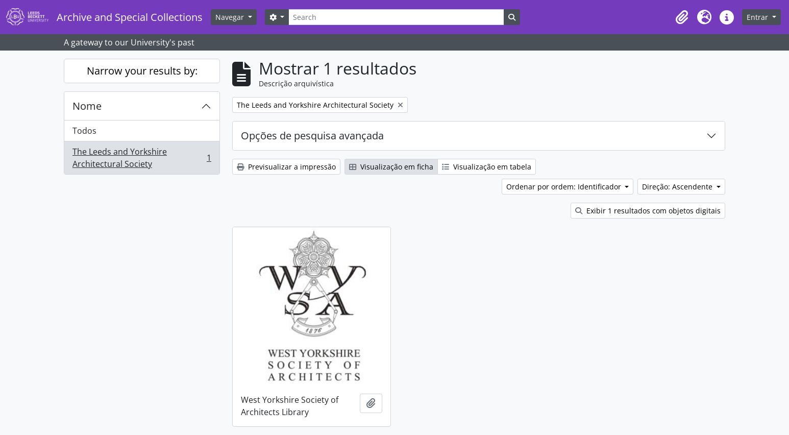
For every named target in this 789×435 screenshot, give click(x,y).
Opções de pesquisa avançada (312, 135)
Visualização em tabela (486, 167)
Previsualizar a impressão (286, 167)
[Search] (396, 17)
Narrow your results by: (142, 71)
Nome (87, 106)
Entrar (758, 17)
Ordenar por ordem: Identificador (564, 186)
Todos (84, 130)
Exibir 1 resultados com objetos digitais (648, 210)
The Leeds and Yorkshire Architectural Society (141, 158)
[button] (682, 17)
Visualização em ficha (391, 167)
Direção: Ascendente (678, 186)
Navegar (230, 17)
